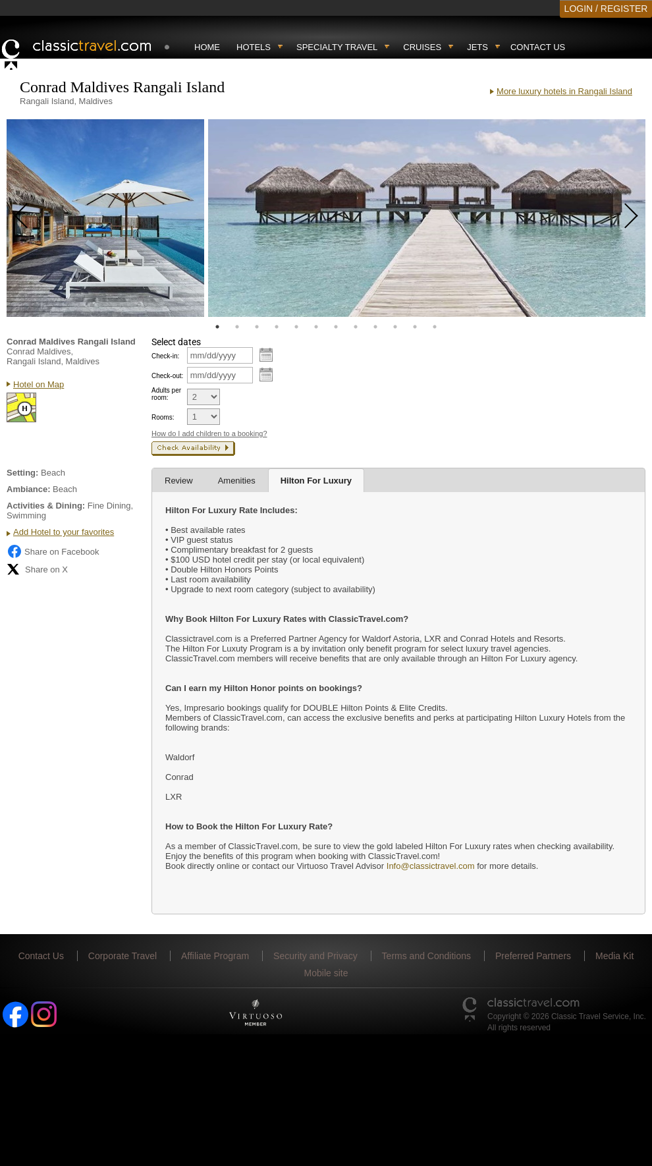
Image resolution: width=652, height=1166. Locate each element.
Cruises (422, 47)
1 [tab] (217, 326)
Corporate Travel (122, 956)
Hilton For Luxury (316, 481)
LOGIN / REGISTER (606, 8)
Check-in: (165, 356)
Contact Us (537, 47)
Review (179, 481)
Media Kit (614, 956)
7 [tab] (335, 326)
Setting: (22, 473)
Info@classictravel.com (431, 866)
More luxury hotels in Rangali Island (564, 91)
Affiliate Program (215, 956)
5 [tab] (296, 326)
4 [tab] (276, 326)
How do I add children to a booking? (209, 433)
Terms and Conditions (426, 956)
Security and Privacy (315, 956)
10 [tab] (395, 326)
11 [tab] (414, 326)
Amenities (237, 481)
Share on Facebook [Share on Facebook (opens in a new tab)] (53, 551)
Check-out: (167, 375)
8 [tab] (355, 326)
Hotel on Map (38, 384)
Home (207, 47)
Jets (477, 47)
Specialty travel (336, 47)
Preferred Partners (533, 956)
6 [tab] (316, 326)
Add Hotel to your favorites (63, 532)
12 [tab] (434, 326)
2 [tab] (237, 326)
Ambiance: (28, 489)
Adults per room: (166, 394)
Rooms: (162, 417)
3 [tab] (256, 326)
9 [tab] (375, 326)
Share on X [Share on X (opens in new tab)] (37, 569)
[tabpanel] (105, 218)
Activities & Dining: (46, 506)
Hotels (253, 47)
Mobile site (326, 973)
